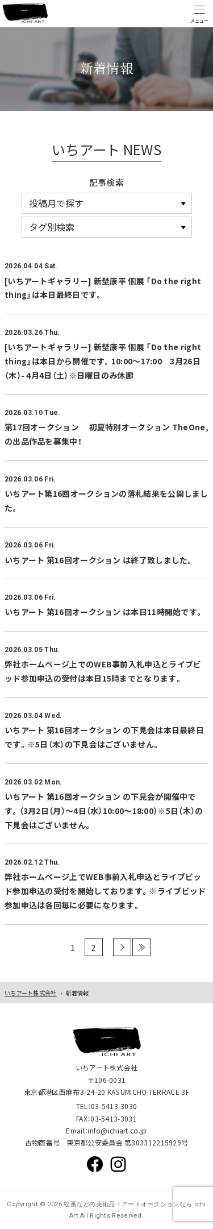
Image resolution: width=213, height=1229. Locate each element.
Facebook (95, 1164)
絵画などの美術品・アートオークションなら (127, 1204)
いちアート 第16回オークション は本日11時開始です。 (104, 611)
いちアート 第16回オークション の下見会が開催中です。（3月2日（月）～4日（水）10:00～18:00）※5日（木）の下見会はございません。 (104, 811)
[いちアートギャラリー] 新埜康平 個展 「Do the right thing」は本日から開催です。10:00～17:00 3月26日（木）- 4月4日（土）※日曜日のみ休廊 (103, 361)
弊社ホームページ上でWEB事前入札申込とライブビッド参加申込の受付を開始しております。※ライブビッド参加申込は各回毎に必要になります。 (105, 891)
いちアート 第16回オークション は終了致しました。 (99, 560)
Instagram (118, 1164)
